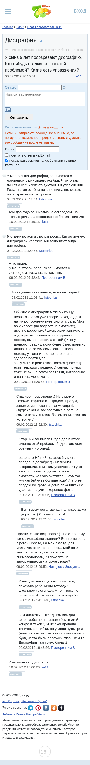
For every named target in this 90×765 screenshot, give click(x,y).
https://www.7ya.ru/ (34, 701)
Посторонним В (53, 278)
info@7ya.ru (10, 701)
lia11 (78, 76)
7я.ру (61, 708)
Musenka (46, 251)
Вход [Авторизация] (80, 10)
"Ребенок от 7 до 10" (70, 49)
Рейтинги (8, 714)
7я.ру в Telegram (30, 708)
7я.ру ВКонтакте (46, 708)
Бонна (20, 714)
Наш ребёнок (35, 714)
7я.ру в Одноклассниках (54, 708)
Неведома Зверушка (64, 567)
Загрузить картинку (8, 110)
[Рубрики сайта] (8, 11)
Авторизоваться (51, 127)
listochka (45, 199)
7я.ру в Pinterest (38, 708)
